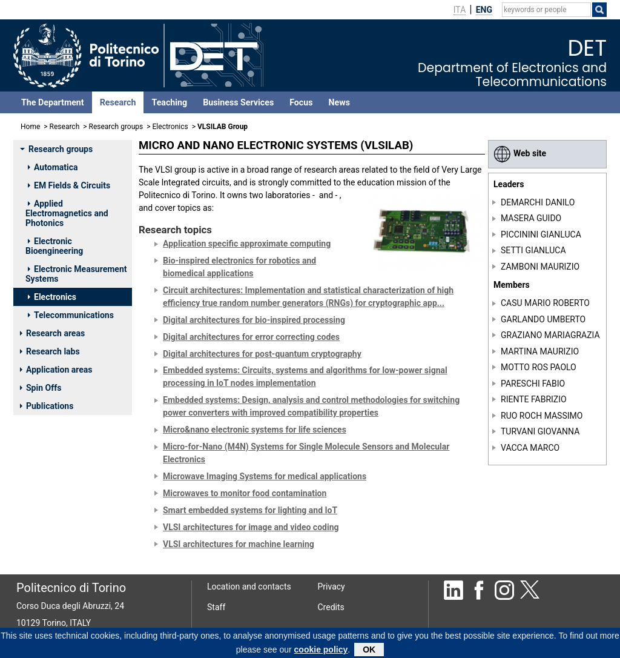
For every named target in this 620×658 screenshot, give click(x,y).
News (339, 102)
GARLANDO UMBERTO (543, 319)
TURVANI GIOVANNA (540, 431)
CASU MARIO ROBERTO (545, 303)
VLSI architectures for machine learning (238, 544)
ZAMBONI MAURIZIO (540, 266)
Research (118, 102)
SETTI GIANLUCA (533, 250)
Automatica (53, 167)
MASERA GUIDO (531, 218)
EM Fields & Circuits (69, 185)
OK (369, 651)
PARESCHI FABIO (533, 383)
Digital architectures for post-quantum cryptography (262, 354)
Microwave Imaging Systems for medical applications (264, 476)
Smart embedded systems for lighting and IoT (250, 510)
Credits (331, 607)
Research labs (50, 351)
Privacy (331, 586)
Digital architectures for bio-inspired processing (254, 320)
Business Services (238, 102)
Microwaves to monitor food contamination (244, 493)
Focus (300, 102)
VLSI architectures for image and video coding (250, 527)
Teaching (169, 102)
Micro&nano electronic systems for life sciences (254, 429)
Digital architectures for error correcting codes (251, 337)
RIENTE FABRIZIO (534, 399)
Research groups (116, 126)
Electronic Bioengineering (54, 246)
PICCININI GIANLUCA (541, 234)
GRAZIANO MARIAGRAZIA (550, 335)
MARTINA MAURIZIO (540, 351)
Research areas (52, 333)
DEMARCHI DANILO (538, 202)
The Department (52, 102)
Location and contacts (249, 586)
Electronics (170, 126)
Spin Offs (40, 388)
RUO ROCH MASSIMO (541, 415)
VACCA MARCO (530, 447)
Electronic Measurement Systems (76, 274)
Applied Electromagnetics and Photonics (66, 213)
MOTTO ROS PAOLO (538, 367)
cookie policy (321, 651)
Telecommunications (71, 315)
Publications (46, 406)
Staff (216, 607)
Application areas (56, 369)
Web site (519, 153)
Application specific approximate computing (247, 243)
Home (30, 126)
